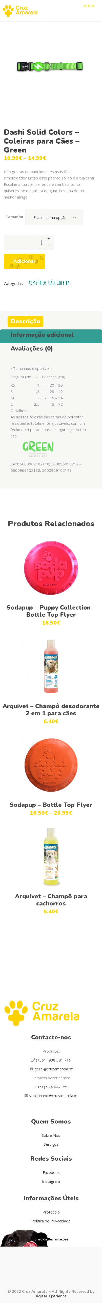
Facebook (51, 1172)
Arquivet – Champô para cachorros (51, 899)
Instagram (51, 1181)
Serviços (51, 1144)
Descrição (25, 321)
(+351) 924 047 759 (51, 1086)
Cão (51, 282)
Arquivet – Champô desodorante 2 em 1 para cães (51, 709)
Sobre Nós (51, 1135)
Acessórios (37, 282)
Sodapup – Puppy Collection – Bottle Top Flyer (51, 611)
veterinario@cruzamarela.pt (53, 1095)
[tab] (51, 320)
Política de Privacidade (51, 1220)
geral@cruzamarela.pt (53, 1068)
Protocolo (51, 1212)
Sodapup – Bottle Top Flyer (51, 805)
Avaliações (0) (32, 348)
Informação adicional (42, 335)
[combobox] (54, 217)
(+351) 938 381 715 (53, 1060)
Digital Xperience (50, 1296)
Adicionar (24, 261)
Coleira (63, 282)
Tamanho (14, 216)
